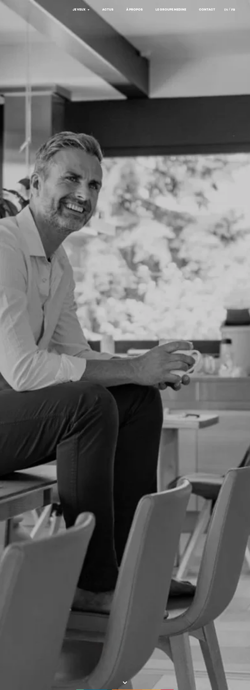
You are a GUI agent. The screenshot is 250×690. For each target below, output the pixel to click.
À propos (134, 9)
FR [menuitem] (233, 9)
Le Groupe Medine (170, 9)
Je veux (80, 10)
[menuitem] (226, 9)
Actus (107, 9)
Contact (207, 9)
